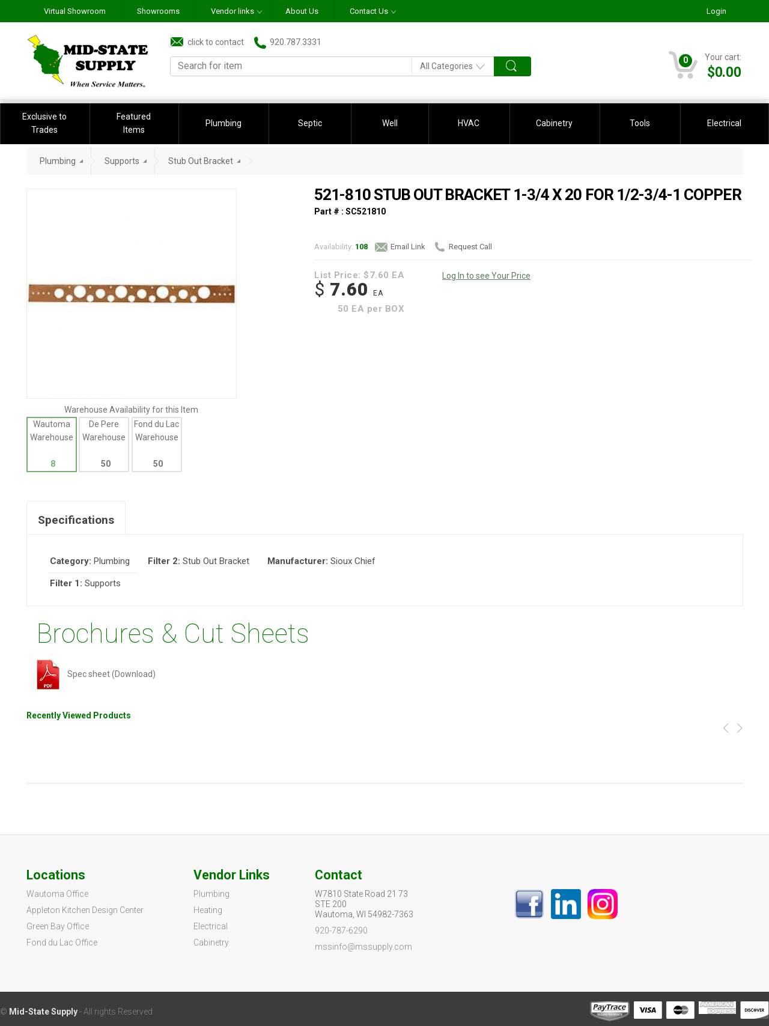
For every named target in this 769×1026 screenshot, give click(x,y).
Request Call (462, 247)
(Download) (134, 674)
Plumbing (223, 123)
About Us (301, 11)
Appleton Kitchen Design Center (85, 910)
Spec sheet (73, 674)
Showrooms (158, 11)
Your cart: (723, 57)
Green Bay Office (57, 926)
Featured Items (134, 123)
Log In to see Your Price (486, 276)
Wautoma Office (57, 894)
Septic (310, 123)
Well (390, 123)
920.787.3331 (287, 43)
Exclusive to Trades (44, 123)
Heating (207, 910)
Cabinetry (554, 123)
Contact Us (369, 11)
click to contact (207, 42)
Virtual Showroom (75, 11)
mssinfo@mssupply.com (363, 947)
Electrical (724, 123)
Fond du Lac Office (61, 942)
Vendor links (232, 11)
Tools (640, 123)
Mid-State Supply (43, 1011)
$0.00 (724, 72)
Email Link (400, 247)
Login (716, 11)
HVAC (468, 123)
